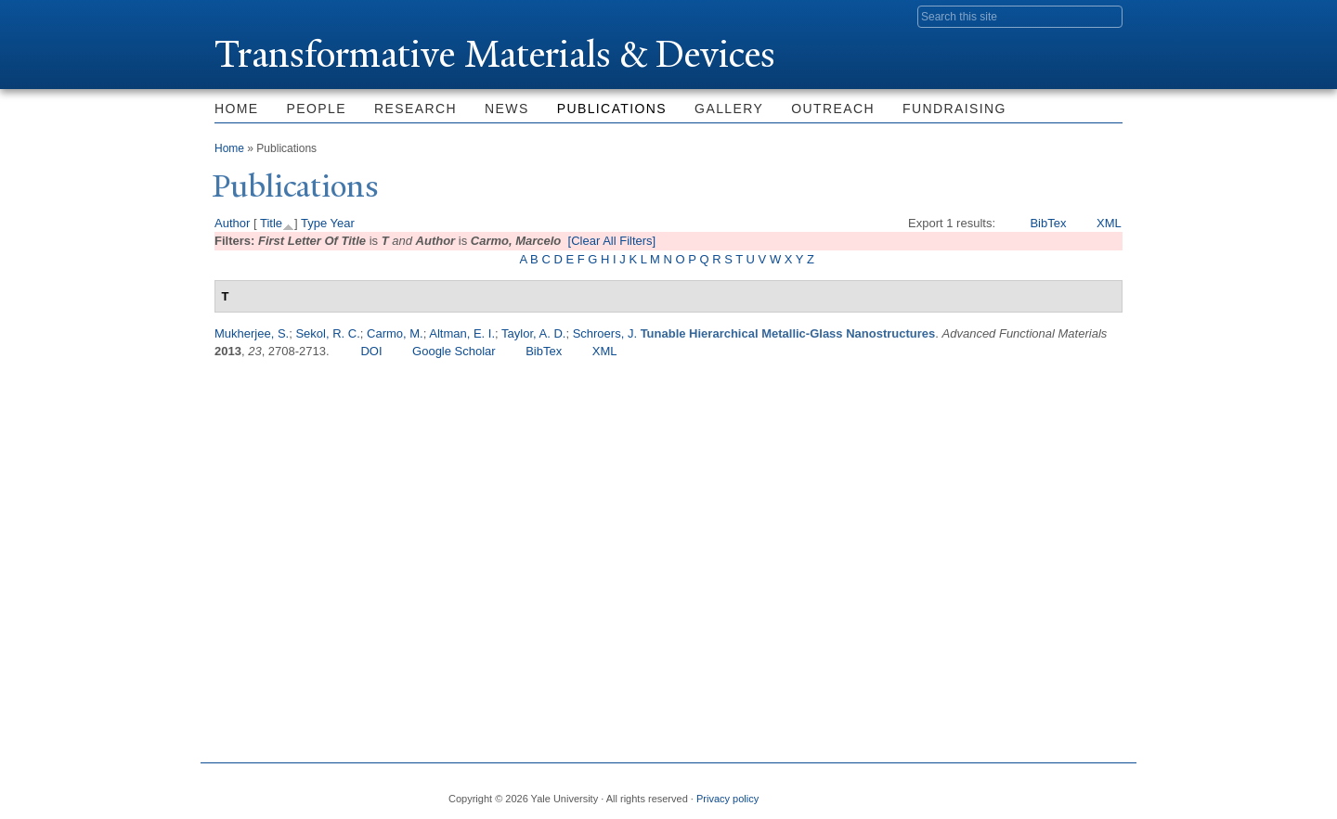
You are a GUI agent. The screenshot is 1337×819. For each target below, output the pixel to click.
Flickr (1017, 791)
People (316, 108)
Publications (612, 108)
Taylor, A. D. (533, 333)
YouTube (1108, 791)
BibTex (1048, 223)
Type (314, 223)
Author (232, 223)
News (507, 108)
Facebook (927, 791)
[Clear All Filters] (612, 241)
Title (271, 223)
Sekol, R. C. (327, 333)
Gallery (728, 108)
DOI (371, 351)
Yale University (266, 16)
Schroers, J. (605, 333)
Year (343, 223)
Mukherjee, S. (251, 333)
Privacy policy (727, 798)
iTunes (1062, 791)
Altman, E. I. (462, 333)
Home (236, 108)
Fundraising (954, 108)
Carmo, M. (395, 333)
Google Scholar (454, 351)
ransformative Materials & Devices (494, 54)
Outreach (833, 108)
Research (415, 108)
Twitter (972, 791)
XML (1109, 223)
